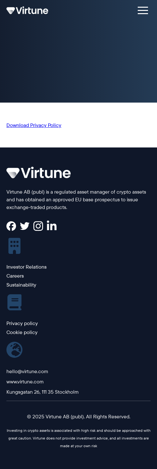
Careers (15, 275)
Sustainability (21, 284)
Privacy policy (22, 323)
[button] (143, 10)
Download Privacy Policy (33, 125)
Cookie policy (22, 332)
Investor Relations (26, 267)
